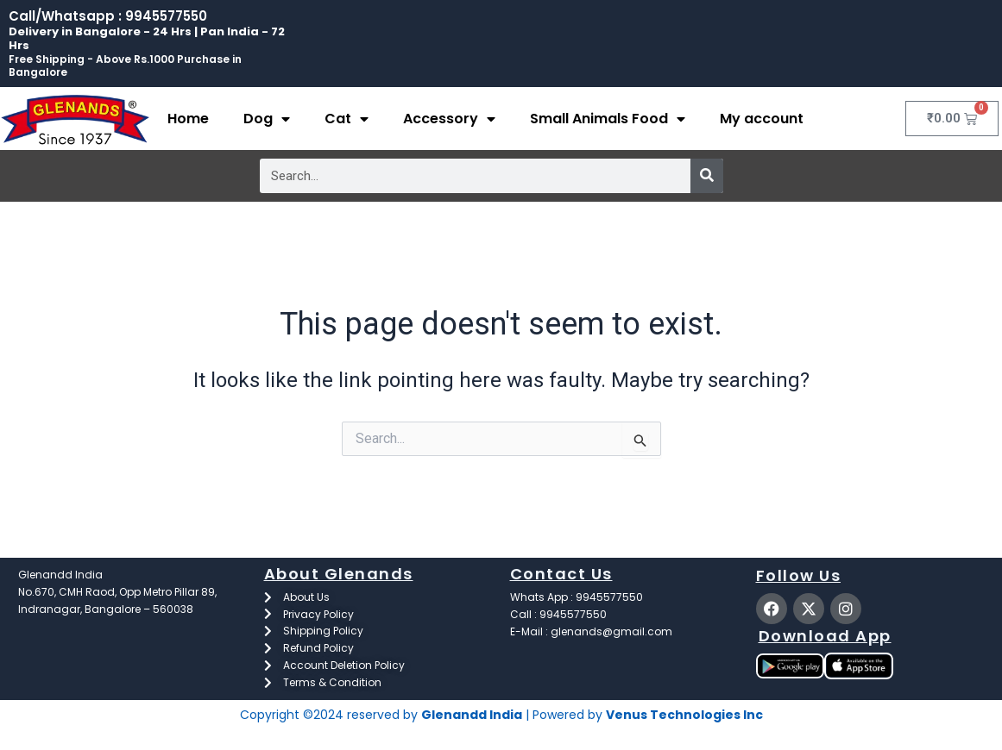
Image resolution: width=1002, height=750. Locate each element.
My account (761, 118)
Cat (347, 118)
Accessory (449, 118)
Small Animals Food (607, 118)
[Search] (706, 176)
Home (188, 118)
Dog (266, 118)
